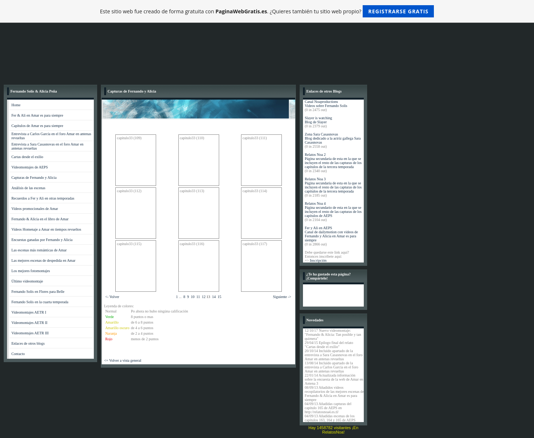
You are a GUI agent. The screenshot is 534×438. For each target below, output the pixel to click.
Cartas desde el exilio (27, 157)
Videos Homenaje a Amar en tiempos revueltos (46, 229)
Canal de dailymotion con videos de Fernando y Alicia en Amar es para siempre (331, 236)
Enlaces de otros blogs (28, 343)
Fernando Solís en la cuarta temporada (40, 302)
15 (219, 297)
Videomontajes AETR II (29, 323)
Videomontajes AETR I (28, 312)
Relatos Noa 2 (315, 155)
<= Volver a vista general (122, 360)
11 (198, 297)
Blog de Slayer (316, 122)
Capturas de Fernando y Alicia (34, 177)
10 (193, 297)
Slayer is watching (318, 118)
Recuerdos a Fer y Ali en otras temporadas (43, 198)
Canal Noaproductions (321, 102)
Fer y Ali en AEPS (318, 228)
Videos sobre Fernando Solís (326, 106)
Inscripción (318, 260)
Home (15, 105)
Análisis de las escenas (28, 188)
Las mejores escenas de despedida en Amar (43, 260)
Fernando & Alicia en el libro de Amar (40, 219)
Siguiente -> (282, 297)
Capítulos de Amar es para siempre (37, 126)
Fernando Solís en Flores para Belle (38, 292)
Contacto (18, 354)
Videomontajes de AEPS (29, 167)
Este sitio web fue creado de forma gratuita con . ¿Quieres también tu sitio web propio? (267, 11)
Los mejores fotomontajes (30, 271)
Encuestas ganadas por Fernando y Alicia (42, 240)
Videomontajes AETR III (30, 333)
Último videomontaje (27, 281)
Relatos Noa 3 (315, 179)
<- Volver (112, 297)
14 (214, 297)
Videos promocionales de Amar (34, 209)
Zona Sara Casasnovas (321, 134)
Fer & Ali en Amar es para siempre (37, 115)
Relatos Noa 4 (315, 203)
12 (203, 297)
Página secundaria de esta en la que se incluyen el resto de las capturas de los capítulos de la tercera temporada (333, 163)
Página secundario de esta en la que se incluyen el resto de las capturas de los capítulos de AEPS (333, 211)
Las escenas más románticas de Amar (39, 250)
